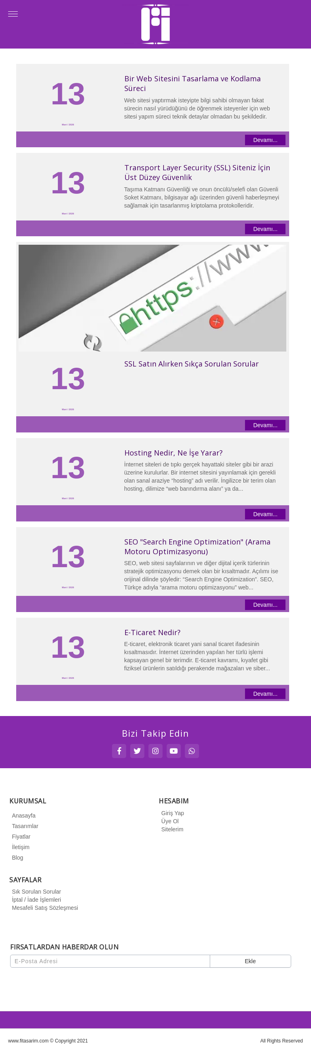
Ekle (250, 961)
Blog (16, 857)
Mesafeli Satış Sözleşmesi (43, 907)
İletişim (19, 847)
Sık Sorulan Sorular (35, 891)
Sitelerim (171, 829)
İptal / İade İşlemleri (35, 899)
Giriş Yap (171, 813)
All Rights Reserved (281, 1041)
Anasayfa (22, 815)
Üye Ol (169, 821)
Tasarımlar (23, 826)
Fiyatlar (19, 836)
